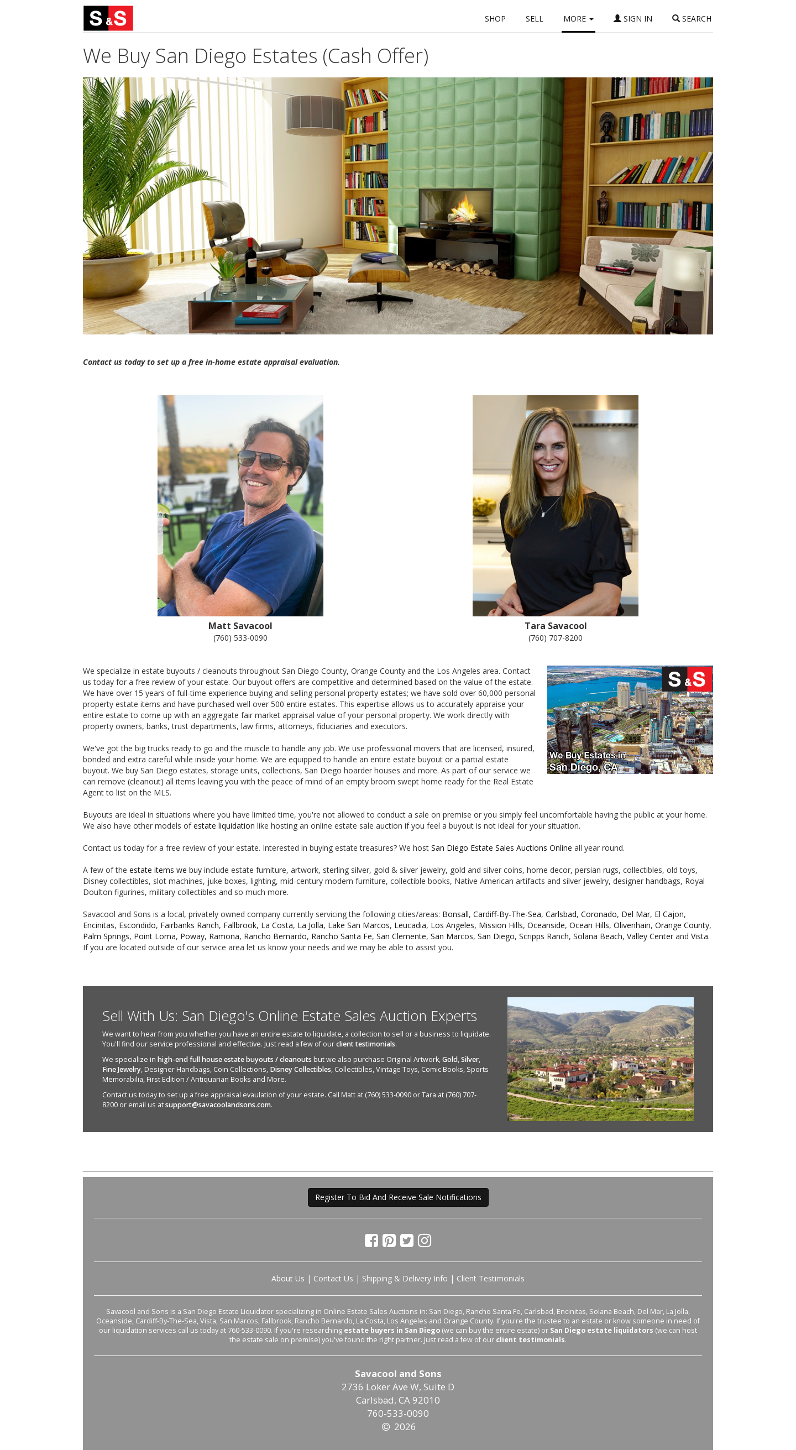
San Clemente (401, 936)
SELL (534, 18)
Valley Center (650, 936)
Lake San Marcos (359, 925)
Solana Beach (597, 936)
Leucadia (410, 925)
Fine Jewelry (121, 1069)
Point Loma (155, 936)
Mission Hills (501, 925)
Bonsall (455, 914)
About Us (288, 1278)
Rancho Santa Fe (341, 936)
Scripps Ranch (544, 936)
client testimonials (365, 1044)
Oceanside (546, 925)
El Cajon (669, 914)
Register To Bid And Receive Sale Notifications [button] (398, 1197)
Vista (699, 936)
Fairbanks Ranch (189, 925)
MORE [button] (578, 18)
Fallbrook (239, 925)
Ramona (224, 936)
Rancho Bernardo (275, 936)
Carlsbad (561, 914)
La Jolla (310, 925)
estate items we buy (165, 870)
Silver (470, 1059)
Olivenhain (632, 925)
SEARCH (691, 18)
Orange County (682, 925)
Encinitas (98, 925)
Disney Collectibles (300, 1069)
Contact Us (333, 1278)
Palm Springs (106, 936)
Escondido (137, 925)
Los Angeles (452, 925)
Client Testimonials (491, 1278)
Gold (450, 1059)
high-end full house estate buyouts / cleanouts (235, 1059)
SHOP (495, 18)
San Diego (496, 936)
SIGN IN (633, 18)
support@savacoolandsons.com (218, 1104)
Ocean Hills (589, 925)
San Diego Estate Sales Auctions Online (501, 847)
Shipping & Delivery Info (405, 1278)
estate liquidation (224, 825)
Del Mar (635, 914)
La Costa (277, 925)
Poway (192, 936)
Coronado (599, 914)
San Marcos (452, 936)
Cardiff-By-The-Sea (507, 914)
